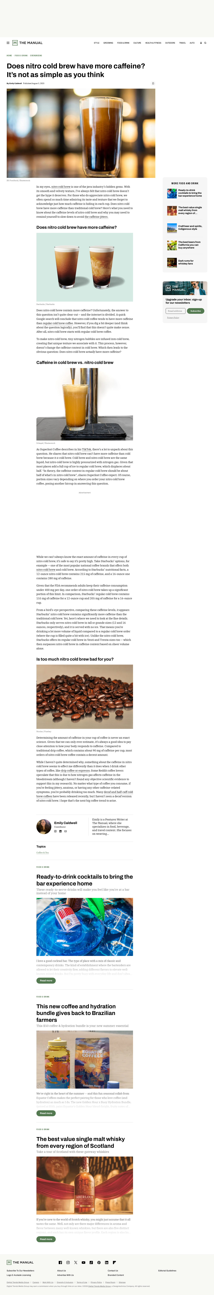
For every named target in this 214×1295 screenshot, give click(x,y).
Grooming (108, 42)
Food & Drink (123, 42)
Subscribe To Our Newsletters (20, 1270)
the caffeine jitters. (96, 216)
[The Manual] (27, 43)
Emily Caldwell (15, 83)
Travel (182, 42)
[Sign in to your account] (201, 43)
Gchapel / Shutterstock (45, 443)
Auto (192, 42)
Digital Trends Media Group (18, 1282)
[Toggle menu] (8, 43)
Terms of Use (82, 1282)
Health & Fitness (153, 42)
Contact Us (113, 1270)
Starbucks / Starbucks (45, 304)
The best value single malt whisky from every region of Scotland (190, 211)
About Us (61, 1270)
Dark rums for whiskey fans (185, 262)
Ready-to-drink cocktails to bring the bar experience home (190, 193)
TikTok (86, 449)
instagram (55, 831)
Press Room (110, 1282)
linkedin (60, 831)
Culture (137, 42)
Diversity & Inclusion (65, 1282)
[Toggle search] (205, 43)
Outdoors (170, 42)
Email (65, 831)
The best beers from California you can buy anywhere (189, 245)
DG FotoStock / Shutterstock (18, 180)
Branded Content (116, 1275)
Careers (36, 1282)
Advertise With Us (65, 1275)
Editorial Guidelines (167, 1270)
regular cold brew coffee (58, 323)
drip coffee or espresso (75, 770)
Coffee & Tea (42, 852)
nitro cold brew (60, 186)
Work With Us (48, 1282)
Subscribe (196, 311)
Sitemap (122, 1282)
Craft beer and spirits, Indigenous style (190, 227)
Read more (46, 980)
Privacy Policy (173, 317)
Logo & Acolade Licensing (19, 1275)
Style (96, 42)
